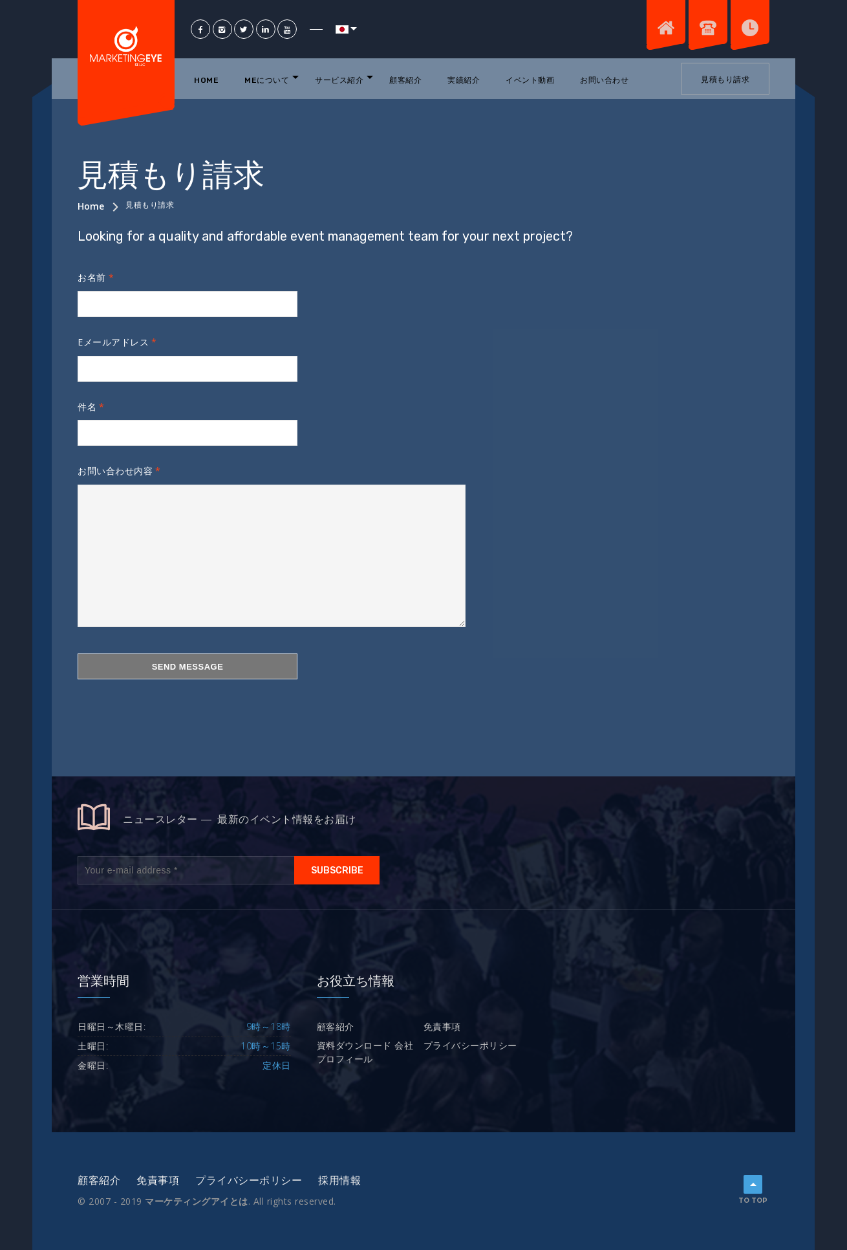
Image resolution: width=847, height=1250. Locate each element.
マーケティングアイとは (196, 1201)
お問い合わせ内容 (115, 471)
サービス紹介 (339, 80)
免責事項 (442, 1026)
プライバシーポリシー (470, 1045)
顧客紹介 (405, 80)
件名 (87, 406)
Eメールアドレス (113, 342)
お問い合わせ (604, 80)
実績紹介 (463, 80)
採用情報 (339, 1180)
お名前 (92, 277)
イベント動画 (530, 80)
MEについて (266, 80)
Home (206, 80)
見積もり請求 (725, 79)
